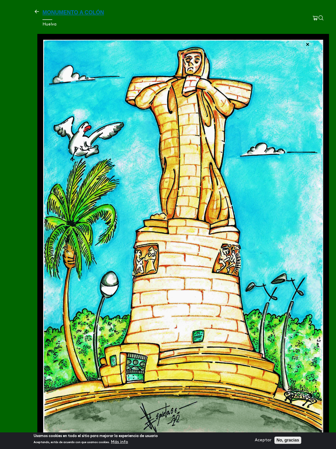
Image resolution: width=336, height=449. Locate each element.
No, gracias (287, 441)
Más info (119, 443)
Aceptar (263, 441)
